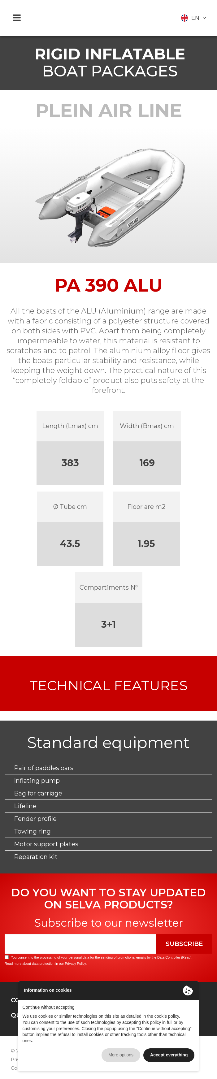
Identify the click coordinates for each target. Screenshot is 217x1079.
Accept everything (169, 1054)
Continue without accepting (49, 1007)
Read (186, 957)
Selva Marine (108, 18)
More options (120, 1054)
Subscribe (184, 943)
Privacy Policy (75, 963)
